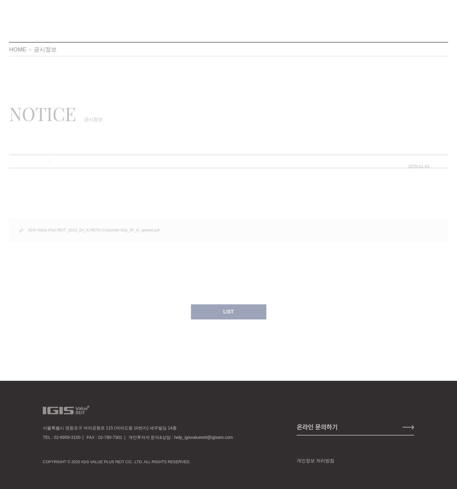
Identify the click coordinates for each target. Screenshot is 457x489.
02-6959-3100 (67, 437)
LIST (228, 314)
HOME (17, 49)
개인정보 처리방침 (315, 460)
